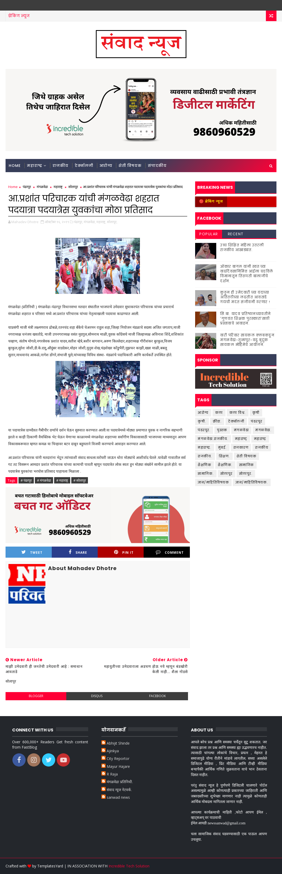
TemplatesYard (50, 865)
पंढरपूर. (204, 430)
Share (78, 552)
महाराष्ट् (241, 438)
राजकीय (60, 165)
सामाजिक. (206, 473)
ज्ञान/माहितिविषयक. (252, 482)
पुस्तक (222, 430)
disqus (96, 696)
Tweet (32, 552)
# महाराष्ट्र (62, 480)
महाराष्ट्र (34, 165)
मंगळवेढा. (263, 430)
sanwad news (118, 797)
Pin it (124, 552)
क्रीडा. (217, 421)
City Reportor (118, 758)
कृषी (256, 412)
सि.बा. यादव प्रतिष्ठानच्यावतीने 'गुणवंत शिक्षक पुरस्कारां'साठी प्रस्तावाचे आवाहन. (245, 318)
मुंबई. (222, 447)
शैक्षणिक (204, 465)
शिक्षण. (224, 456)
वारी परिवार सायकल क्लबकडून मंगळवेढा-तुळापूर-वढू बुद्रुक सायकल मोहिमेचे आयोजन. (247, 340)
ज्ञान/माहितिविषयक (213, 482)
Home (15, 165)
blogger (36, 696)
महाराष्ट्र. (204, 447)
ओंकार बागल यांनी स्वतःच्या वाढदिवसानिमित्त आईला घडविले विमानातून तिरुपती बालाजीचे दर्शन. (246, 274)
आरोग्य (106, 165)
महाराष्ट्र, (101, 221)
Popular (208, 234)
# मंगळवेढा (44, 480)
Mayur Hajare (118, 766)
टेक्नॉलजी (84, 165)
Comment (170, 552)
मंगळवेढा (42, 186)
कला (219, 412)
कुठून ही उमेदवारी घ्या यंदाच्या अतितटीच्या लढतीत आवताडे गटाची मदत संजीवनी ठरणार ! (245, 297)
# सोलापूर (79, 480)
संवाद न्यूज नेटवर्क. (119, 789)
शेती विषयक (130, 165)
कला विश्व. (237, 412)
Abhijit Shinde (118, 743)
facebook (157, 696)
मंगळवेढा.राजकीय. (213, 438)
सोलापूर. (246, 473)
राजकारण (241, 447)
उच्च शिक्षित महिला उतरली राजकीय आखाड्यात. (242, 247)
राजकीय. (205, 456)
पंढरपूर (27, 186)
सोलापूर (73, 186)
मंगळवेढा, (90, 221)
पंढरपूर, (78, 221)
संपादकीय (157, 165)
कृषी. (202, 421)
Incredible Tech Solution (129, 865)
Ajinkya (113, 750)
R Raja (112, 774)
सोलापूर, (112, 221)
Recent (236, 234)
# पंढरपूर (26, 480)
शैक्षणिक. (225, 465)
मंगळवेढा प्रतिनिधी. (120, 781)
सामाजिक (246, 465)
